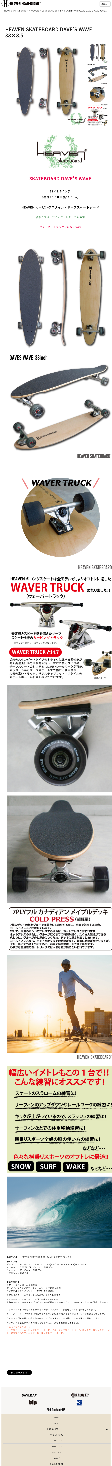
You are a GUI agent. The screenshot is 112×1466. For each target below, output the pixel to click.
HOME (57, 1417)
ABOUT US (57, 1446)
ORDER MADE (56, 1434)
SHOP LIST (57, 1440)
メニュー (105, 4)
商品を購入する (19, 1372)
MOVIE (57, 1458)
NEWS (57, 1423)
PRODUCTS (52, 1429)
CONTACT (56, 1452)
